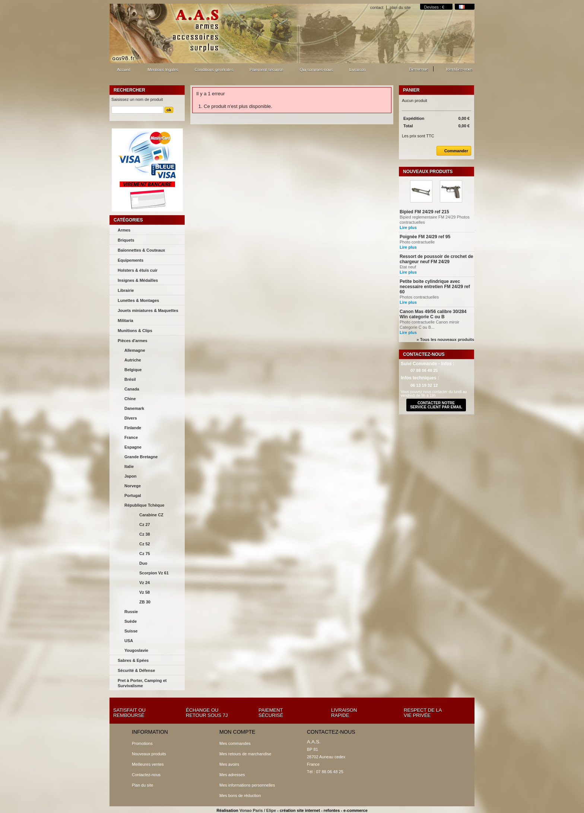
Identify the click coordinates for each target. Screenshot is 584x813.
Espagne (133, 447)
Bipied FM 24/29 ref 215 (424, 211)
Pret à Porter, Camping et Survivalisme (142, 683)
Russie (131, 611)
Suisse (130, 631)
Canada (131, 389)
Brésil (130, 379)
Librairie (126, 290)
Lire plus (408, 227)
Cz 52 (144, 544)
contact (376, 7)
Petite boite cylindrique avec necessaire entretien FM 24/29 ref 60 (435, 286)
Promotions (142, 743)
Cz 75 (144, 553)
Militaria (125, 320)
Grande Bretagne (141, 457)
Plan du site (142, 785)
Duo (143, 563)
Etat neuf (411, 267)
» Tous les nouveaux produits (445, 339)
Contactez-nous (146, 774)
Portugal (132, 495)
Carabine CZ (151, 515)
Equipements (130, 260)
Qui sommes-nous (316, 69)
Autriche (132, 360)
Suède (130, 621)
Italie (129, 466)
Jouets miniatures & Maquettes (148, 310)
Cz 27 (144, 524)
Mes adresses (232, 774)
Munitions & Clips (135, 330)
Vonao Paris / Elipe (257, 810)
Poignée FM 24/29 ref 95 (425, 236)
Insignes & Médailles (138, 280)
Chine (130, 398)
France (131, 437)
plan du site (400, 7)
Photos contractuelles (420, 297)
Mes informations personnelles (247, 785)
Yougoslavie (136, 650)
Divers (130, 418)
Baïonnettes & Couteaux (141, 250)
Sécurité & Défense (136, 670)
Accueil (123, 71)
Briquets (126, 240)
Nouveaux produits (428, 171)
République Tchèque (144, 505)
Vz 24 (144, 582)
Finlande (132, 427)
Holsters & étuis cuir (138, 270)
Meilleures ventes (148, 764)
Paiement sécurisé (266, 69)
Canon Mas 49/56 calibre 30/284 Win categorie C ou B (433, 314)
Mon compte (237, 732)
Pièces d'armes (132, 340)
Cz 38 (144, 534)
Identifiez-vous (459, 69)
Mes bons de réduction (240, 795)
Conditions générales (214, 69)
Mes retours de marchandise (245, 754)
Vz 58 (144, 592)
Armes (124, 230)
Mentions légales (162, 69)
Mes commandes (235, 743)
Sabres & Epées (133, 660)
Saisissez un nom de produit (137, 99)
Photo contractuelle (420, 242)
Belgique (133, 369)
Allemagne (134, 350)
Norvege (132, 486)
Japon (130, 476)
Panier (411, 90)
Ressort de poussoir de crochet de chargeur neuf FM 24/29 (436, 259)
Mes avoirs (229, 764)
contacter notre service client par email (436, 405)
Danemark (134, 408)
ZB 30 (144, 602)
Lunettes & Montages (138, 300)
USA (128, 640)
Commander (452, 151)
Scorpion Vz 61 (154, 573)
